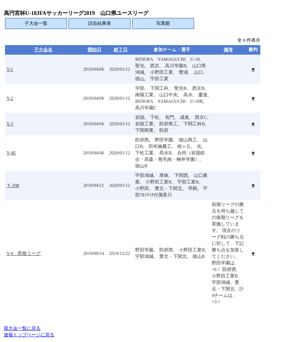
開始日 (94, 49)
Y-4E (11, 153)
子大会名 (43, 49)
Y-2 (10, 98)
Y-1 (10, 69)
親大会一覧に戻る (22, 328)
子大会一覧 (35, 23)
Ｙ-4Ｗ (13, 185)
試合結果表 (99, 23)
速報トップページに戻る (29, 334)
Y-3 (10, 123)
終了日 (120, 49)
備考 (228, 49)
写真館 (163, 23)
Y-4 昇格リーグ (24, 253)
